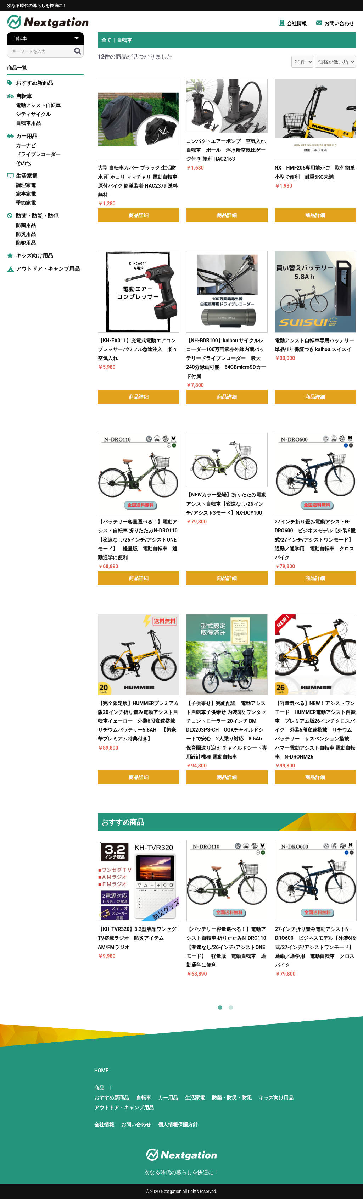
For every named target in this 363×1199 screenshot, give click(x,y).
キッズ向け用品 (30, 255)
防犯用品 (26, 243)
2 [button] (232, 1008)
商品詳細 (139, 215)
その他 (23, 163)
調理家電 (26, 185)
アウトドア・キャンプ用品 (43, 269)
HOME (101, 1070)
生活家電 (22, 176)
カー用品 (22, 136)
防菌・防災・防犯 (32, 216)
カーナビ (26, 145)
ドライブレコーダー (38, 154)
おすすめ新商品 (30, 83)
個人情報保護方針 (178, 1124)
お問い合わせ (136, 1124)
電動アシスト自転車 (38, 105)
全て (106, 40)
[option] (138, 900)
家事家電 (26, 194)
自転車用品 (28, 123)
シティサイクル (33, 114)
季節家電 (26, 203)
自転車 (19, 96)
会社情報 (104, 1124)
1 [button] (221, 1008)
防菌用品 (26, 225)
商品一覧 (17, 68)
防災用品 (26, 234)
